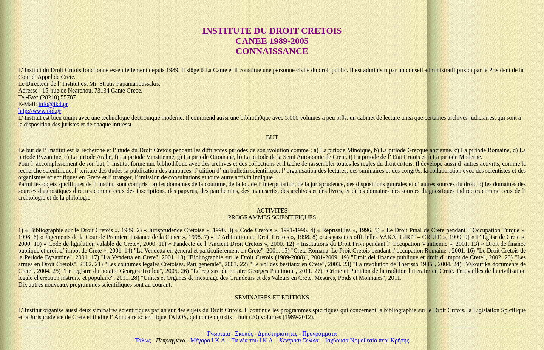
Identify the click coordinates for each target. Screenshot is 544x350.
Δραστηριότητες (277, 333)
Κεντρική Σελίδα (299, 340)
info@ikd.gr (53, 104)
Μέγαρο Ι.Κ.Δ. (208, 340)
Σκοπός (244, 333)
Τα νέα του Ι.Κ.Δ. (253, 340)
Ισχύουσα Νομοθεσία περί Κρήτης (367, 340)
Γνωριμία (218, 333)
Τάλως (143, 340)
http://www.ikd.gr (39, 111)
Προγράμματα (319, 333)
